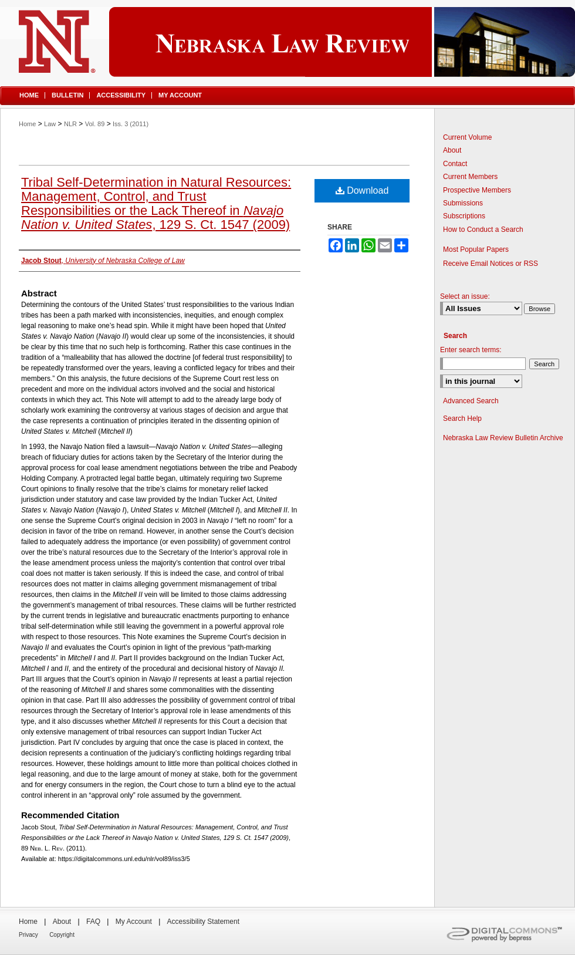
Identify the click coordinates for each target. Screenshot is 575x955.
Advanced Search (471, 401)
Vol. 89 (95, 123)
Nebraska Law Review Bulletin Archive (503, 438)
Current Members (470, 177)
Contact (455, 164)
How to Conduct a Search (483, 229)
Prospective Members (477, 190)
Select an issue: (465, 296)
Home (27, 123)
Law (50, 123)
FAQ (93, 921)
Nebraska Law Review (287, 42)
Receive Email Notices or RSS (490, 263)
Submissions (463, 203)
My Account (134, 921)
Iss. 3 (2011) (130, 123)
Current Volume (467, 137)
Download (362, 190)
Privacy (28, 935)
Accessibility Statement (203, 921)
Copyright (62, 935)
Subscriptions (464, 216)
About (452, 150)
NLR (70, 123)
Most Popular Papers (476, 249)
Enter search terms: (471, 350)
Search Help (462, 418)
